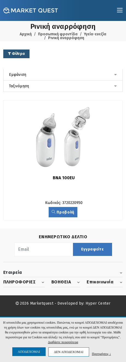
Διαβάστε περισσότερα (63, 342)
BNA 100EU (64, 177)
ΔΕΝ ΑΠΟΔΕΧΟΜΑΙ (68, 352)
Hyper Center (98, 303)
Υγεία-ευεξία (95, 34)
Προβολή (63, 212)
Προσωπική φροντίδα (58, 34)
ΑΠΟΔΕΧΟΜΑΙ (29, 352)
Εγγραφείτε (92, 249)
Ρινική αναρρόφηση (66, 38)
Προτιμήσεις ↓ (101, 353)
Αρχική (26, 34)
